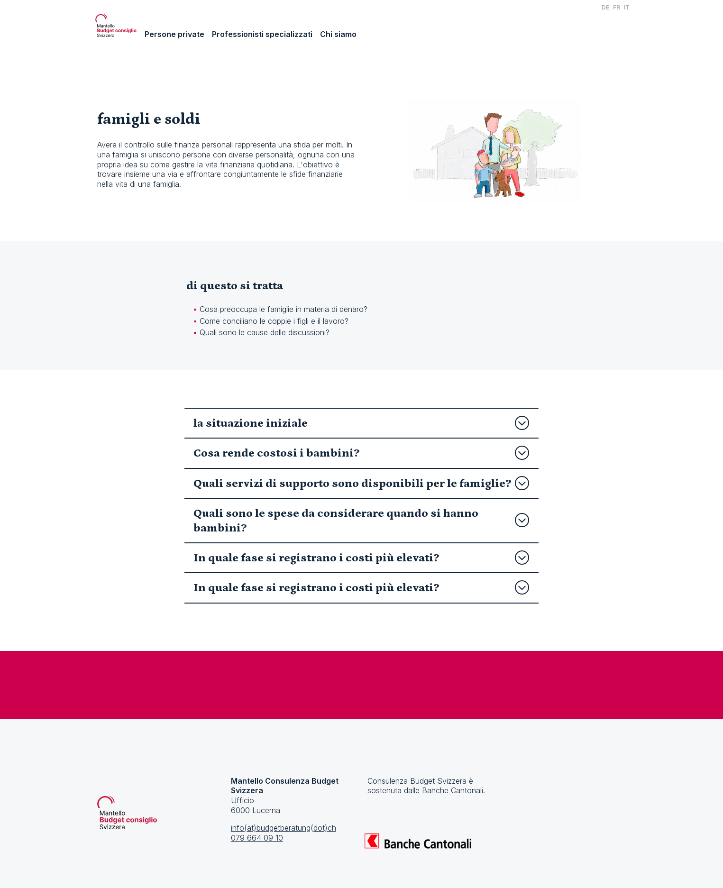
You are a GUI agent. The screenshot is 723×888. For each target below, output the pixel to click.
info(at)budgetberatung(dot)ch (283, 828)
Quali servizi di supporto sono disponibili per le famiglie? (361, 483)
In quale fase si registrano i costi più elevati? (361, 557)
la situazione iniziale (361, 423)
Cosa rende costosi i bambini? (361, 453)
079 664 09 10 (257, 837)
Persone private (174, 34)
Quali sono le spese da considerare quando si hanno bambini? (361, 520)
